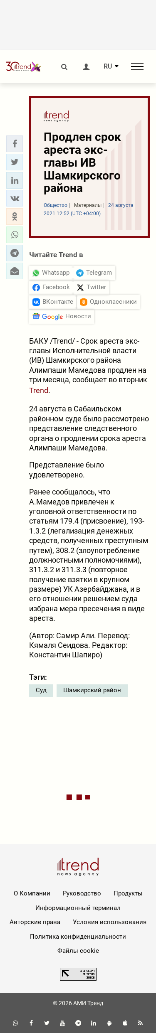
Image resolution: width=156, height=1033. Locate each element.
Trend (38, 390)
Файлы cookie (78, 950)
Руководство (82, 893)
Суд (41, 690)
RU (108, 66)
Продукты (128, 893)
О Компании (32, 893)
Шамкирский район (92, 690)
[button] (14, 143)
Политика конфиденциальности (78, 936)
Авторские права (35, 922)
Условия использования (109, 922)
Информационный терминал (78, 908)
